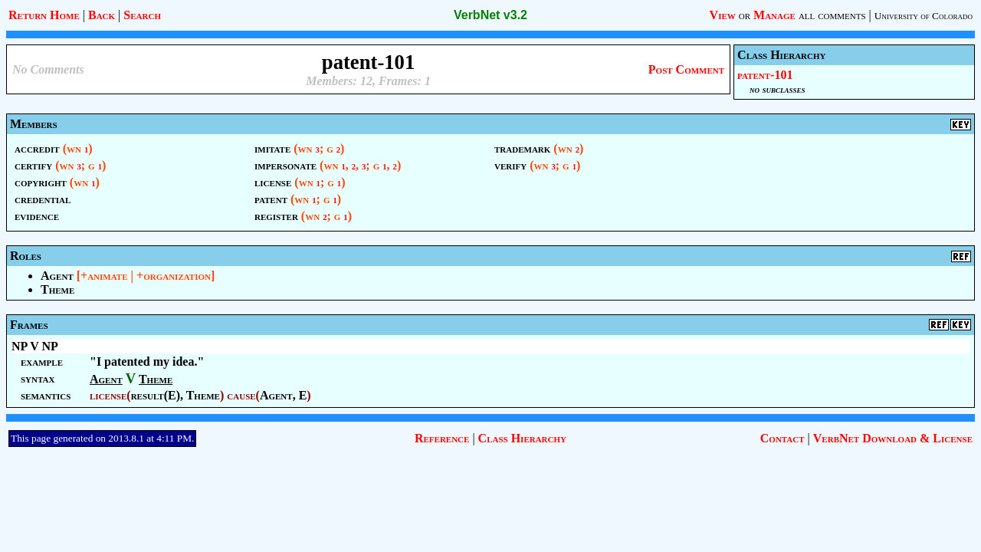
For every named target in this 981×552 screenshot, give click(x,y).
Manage (774, 14)
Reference (442, 438)
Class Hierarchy (522, 438)
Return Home (44, 14)
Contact (782, 438)
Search (142, 14)
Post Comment (686, 69)
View (723, 14)
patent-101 (764, 74)
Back (101, 14)
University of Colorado (923, 15)
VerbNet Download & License (893, 438)
